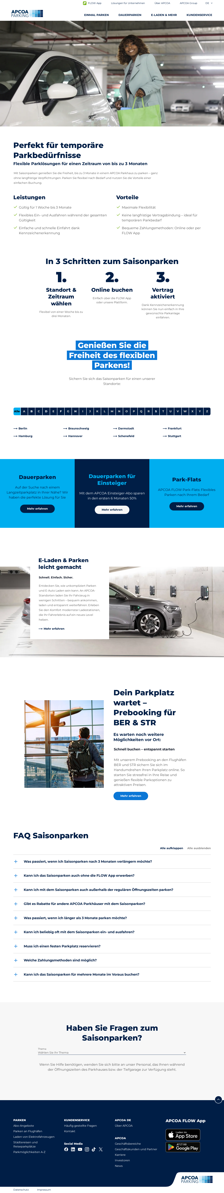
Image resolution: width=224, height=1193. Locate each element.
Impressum (44, 1189)
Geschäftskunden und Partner (136, 1149)
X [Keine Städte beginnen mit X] (192, 411)
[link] (37, 428)
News (119, 1166)
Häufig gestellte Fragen (80, 1125)
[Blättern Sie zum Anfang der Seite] (218, 1099)
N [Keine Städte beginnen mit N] (119, 411)
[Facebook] (66, 1149)
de (209, 3)
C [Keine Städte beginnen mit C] (39, 411)
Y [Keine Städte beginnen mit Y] (200, 411)
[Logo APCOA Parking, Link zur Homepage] (27, 13)
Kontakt (69, 1131)
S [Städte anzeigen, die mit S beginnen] (156, 411)
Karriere (120, 1154)
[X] (101, 1149)
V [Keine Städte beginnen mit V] (178, 411)
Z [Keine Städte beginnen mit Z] (207, 411)
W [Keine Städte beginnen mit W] (185, 411)
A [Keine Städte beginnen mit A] (24, 411)
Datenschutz (21, 1189)
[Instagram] (87, 1149)
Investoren (122, 1160)
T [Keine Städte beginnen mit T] (163, 411)
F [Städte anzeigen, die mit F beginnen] (61, 411)
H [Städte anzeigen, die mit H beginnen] (75, 411)
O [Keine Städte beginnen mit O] (126, 411)
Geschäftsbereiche (128, 1143)
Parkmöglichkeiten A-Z (29, 1152)
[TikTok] (94, 1149)
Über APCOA (124, 1125)
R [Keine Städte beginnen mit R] (149, 411)
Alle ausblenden (199, 848)
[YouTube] (80, 1149)
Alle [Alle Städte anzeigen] (17, 411)
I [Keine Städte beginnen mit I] (82, 411)
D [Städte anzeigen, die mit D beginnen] (46, 411)
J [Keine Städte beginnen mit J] (90, 411)
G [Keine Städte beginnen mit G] (68, 411)
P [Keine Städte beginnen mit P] (134, 411)
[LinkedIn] (73, 1149)
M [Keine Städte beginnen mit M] (112, 411)
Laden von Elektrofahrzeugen (34, 1136)
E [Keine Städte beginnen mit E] (53, 411)
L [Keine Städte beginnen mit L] (105, 411)
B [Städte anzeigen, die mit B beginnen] (31, 411)
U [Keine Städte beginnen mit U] (170, 411)
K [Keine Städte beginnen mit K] (97, 411)
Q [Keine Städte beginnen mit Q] (141, 411)
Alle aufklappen (171, 848)
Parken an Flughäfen (27, 1131)
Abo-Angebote (23, 1125)
